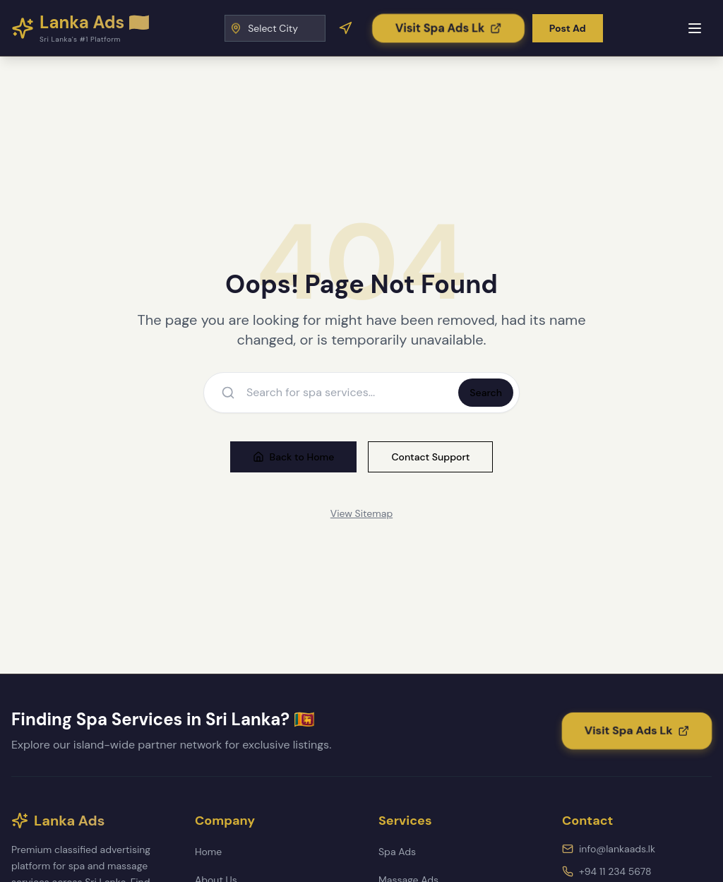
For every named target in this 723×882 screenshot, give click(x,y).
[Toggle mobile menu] (695, 28)
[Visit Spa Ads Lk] (449, 27)
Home (208, 851)
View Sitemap (361, 513)
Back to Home (294, 457)
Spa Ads (397, 851)
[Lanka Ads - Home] (80, 28)
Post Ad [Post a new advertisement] (567, 28)
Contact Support (430, 457)
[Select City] (275, 28)
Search (486, 392)
